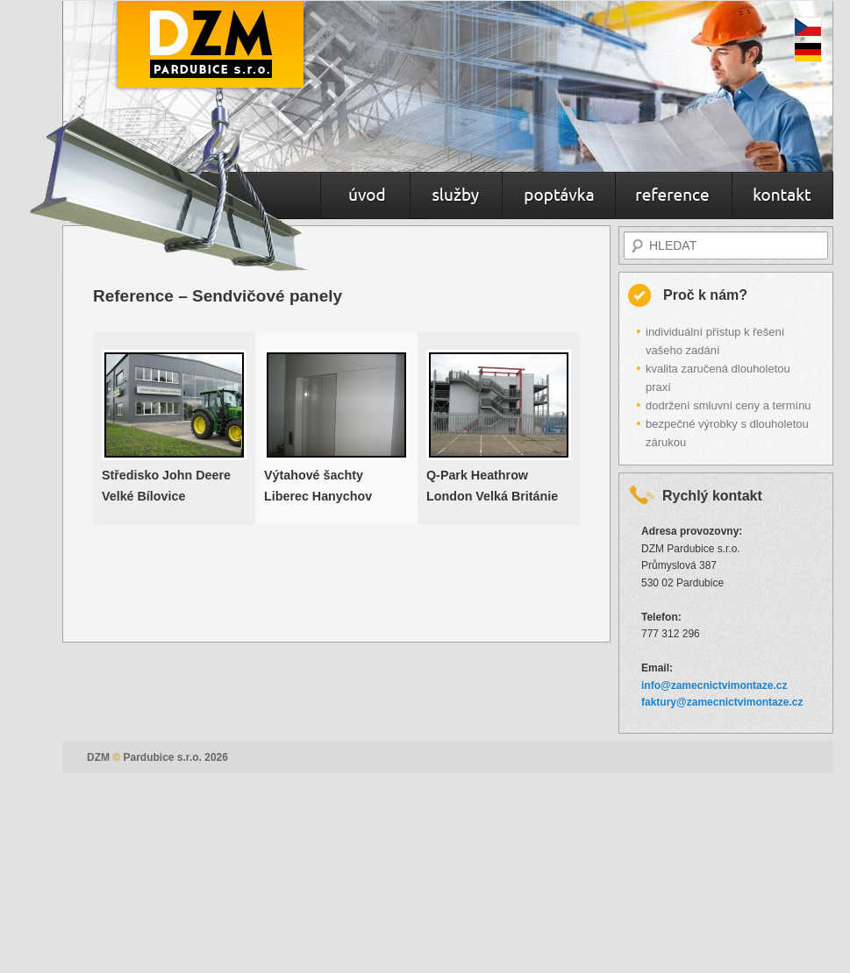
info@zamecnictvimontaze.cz (714, 685)
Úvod (365, 197)
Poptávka (558, 197)
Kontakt (782, 197)
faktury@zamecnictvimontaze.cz (722, 702)
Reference (673, 197)
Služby (456, 197)
